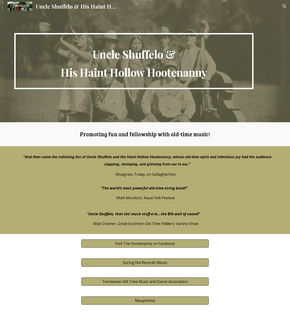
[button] (284, 6)
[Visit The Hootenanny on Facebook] (145, 243)
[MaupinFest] (145, 300)
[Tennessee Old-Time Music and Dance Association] (145, 281)
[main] (134, 61)
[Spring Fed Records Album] (145, 262)
